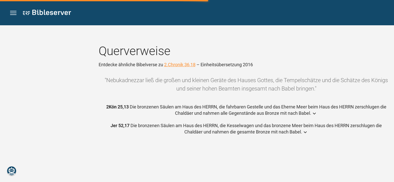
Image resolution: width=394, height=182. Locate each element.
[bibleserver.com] (47, 13)
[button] (13, 13)
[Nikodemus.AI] (11, 170)
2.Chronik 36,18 (179, 64)
